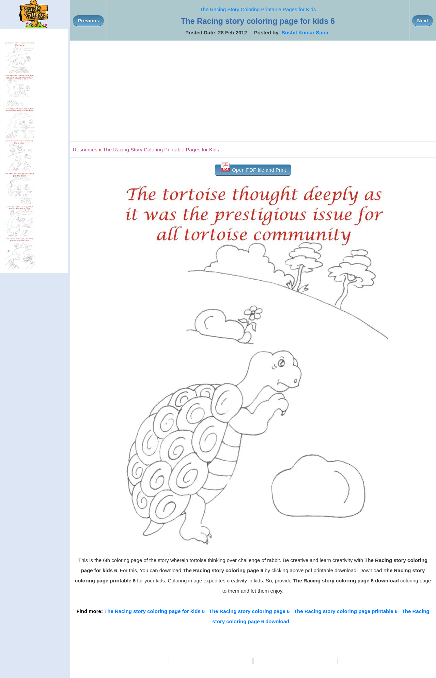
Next (422, 20)
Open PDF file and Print (253, 168)
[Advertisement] (253, 91)
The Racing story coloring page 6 (249, 611)
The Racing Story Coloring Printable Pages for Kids (258, 9)
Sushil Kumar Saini (305, 32)
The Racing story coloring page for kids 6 (154, 611)
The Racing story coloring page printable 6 (346, 611)
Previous (88, 20)
